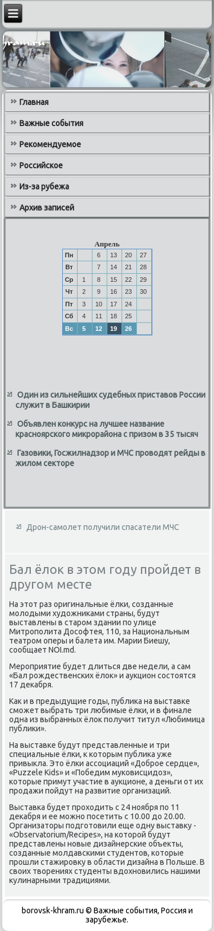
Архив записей (46, 207)
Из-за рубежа (44, 186)
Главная (34, 102)
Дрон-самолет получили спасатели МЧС (102, 527)
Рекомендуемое (50, 144)
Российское (41, 165)
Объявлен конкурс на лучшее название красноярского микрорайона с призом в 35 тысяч (106, 429)
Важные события (51, 123)
